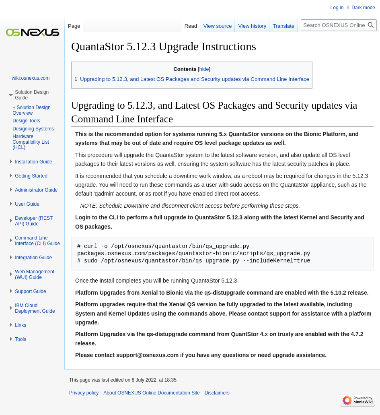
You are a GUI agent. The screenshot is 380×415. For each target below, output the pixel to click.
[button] (33, 162)
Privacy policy (84, 393)
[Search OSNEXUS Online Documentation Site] (339, 25)
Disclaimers (217, 393)
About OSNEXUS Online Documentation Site (151, 393)
